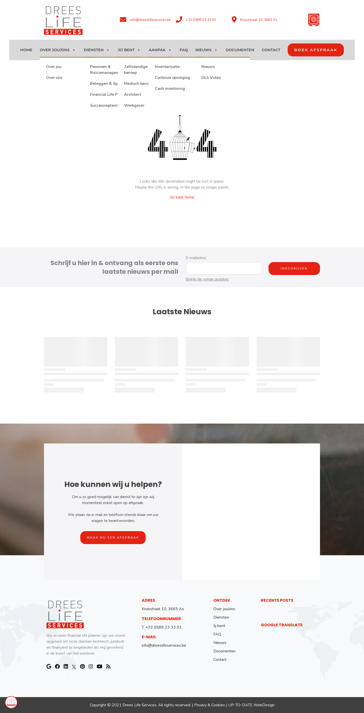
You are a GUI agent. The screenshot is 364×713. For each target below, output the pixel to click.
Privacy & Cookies (209, 705)
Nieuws (220, 642)
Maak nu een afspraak (113, 538)
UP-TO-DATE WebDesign (251, 705)
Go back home (182, 197)
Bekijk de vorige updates (207, 279)
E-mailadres (196, 258)
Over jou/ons (224, 609)
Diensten (221, 617)
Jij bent (219, 626)
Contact (220, 659)
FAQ (217, 634)
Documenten (224, 651)
